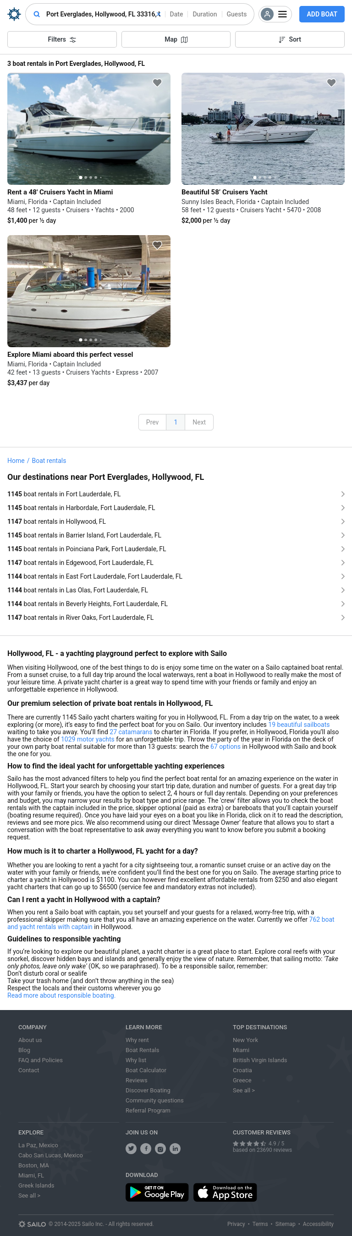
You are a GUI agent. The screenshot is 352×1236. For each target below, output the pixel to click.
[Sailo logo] (32, 1224)
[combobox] (103, 14)
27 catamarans (131, 732)
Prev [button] (152, 422)
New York (245, 1040)
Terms (260, 1224)
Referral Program (148, 1110)
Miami (241, 1050)
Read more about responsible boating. (61, 995)
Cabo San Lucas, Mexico (50, 1155)
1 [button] (175, 422)
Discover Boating (148, 1090)
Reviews (137, 1080)
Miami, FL (31, 1175)
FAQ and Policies (40, 1060)
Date (176, 14)
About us (30, 1040)
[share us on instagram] (160, 1148)
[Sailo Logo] (14, 14)
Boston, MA (33, 1165)
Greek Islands (36, 1185)
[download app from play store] (157, 1192)
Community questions (155, 1100)
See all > (244, 1090)
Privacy (236, 1224)
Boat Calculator (146, 1070)
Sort (290, 39)
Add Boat (322, 14)
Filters (62, 39)
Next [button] (199, 422)
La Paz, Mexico (38, 1145)
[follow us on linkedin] (175, 1148)
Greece (242, 1080)
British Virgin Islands (260, 1060)
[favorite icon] (157, 82)
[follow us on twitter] (131, 1148)
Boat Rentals (142, 1050)
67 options (225, 746)
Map (176, 39)
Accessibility (318, 1224)
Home (16, 460)
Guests (237, 14)
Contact (28, 1070)
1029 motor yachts (88, 739)
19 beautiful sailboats (299, 724)
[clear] (158, 14)
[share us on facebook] (145, 1148)
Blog (24, 1050)
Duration (204, 14)
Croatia (242, 1070)
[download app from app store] (225, 1192)
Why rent (137, 1040)
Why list (136, 1060)
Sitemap (285, 1224)
